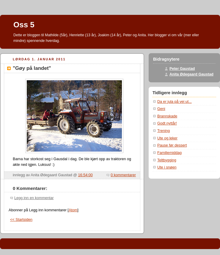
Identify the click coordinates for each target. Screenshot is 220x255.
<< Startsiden (21, 220)
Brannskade (167, 116)
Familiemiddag (169, 153)
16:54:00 (85, 175)
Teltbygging (166, 160)
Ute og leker (167, 138)
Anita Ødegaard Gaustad (191, 74)
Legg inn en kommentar (34, 198)
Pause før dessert (172, 145)
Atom (73, 210)
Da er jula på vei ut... (174, 102)
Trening (163, 131)
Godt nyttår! (167, 123)
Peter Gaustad (182, 69)
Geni (161, 109)
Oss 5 (23, 24)
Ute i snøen (166, 167)
